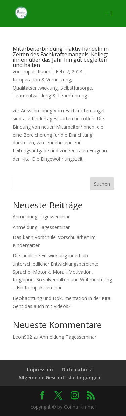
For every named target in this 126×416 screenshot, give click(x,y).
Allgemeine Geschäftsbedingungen (59, 377)
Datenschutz (77, 369)
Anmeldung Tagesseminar (41, 216)
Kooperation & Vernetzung (42, 79)
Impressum (40, 369)
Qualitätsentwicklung (35, 87)
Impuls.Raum (36, 71)
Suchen (102, 184)
